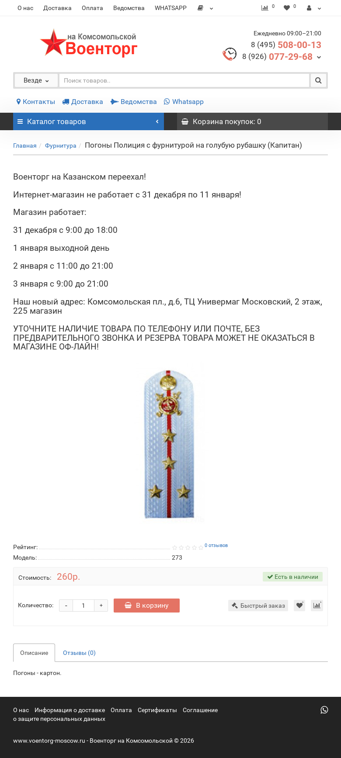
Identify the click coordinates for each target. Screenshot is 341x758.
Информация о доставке (70, 709)
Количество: (35, 605)
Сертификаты (157, 709)
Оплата (92, 7)
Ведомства (129, 7)
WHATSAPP (171, 7)
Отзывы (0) (79, 652)
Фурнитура (61, 145)
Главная (25, 145)
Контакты (36, 101)
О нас (25, 7)
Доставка (57, 7)
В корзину (147, 605)
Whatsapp (184, 101)
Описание (34, 652)
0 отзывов (216, 545)
